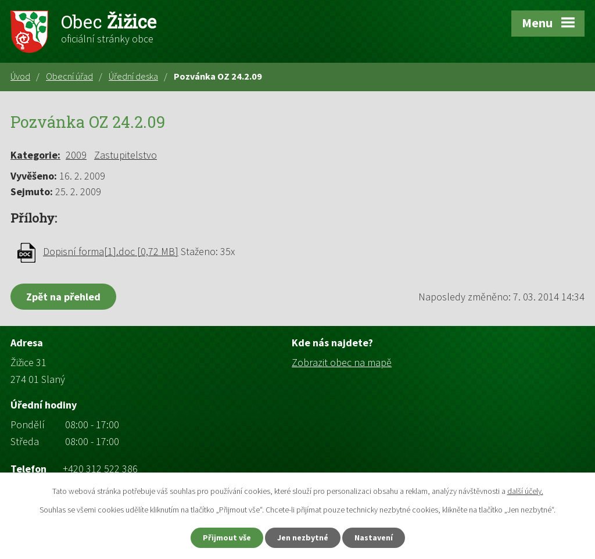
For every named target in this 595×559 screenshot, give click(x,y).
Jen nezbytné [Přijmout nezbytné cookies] (302, 537)
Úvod (20, 76)
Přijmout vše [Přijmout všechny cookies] (227, 537)
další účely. (525, 491)
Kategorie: (35, 155)
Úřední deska (133, 76)
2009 (76, 155)
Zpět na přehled (63, 296)
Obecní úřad (69, 76)
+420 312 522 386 (100, 468)
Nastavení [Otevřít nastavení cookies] (373, 537)
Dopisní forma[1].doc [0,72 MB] (110, 251)
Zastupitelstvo (125, 155)
